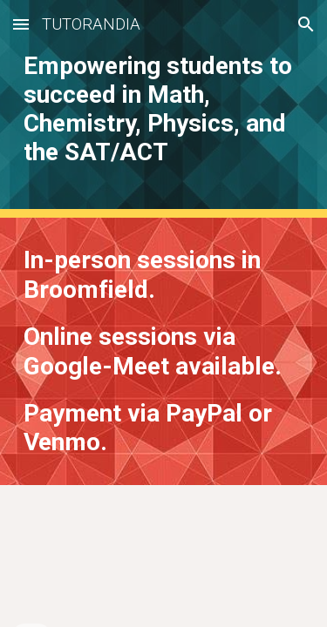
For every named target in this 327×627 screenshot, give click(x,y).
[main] (164, 108)
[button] (21, 24)
